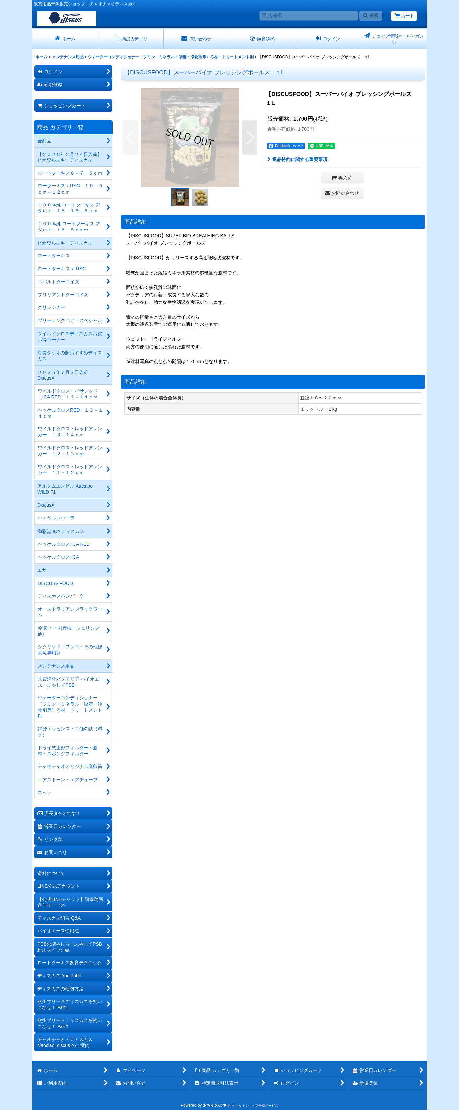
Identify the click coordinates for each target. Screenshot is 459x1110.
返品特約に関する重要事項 (297, 159)
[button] (130, 137)
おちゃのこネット (218, 1105)
